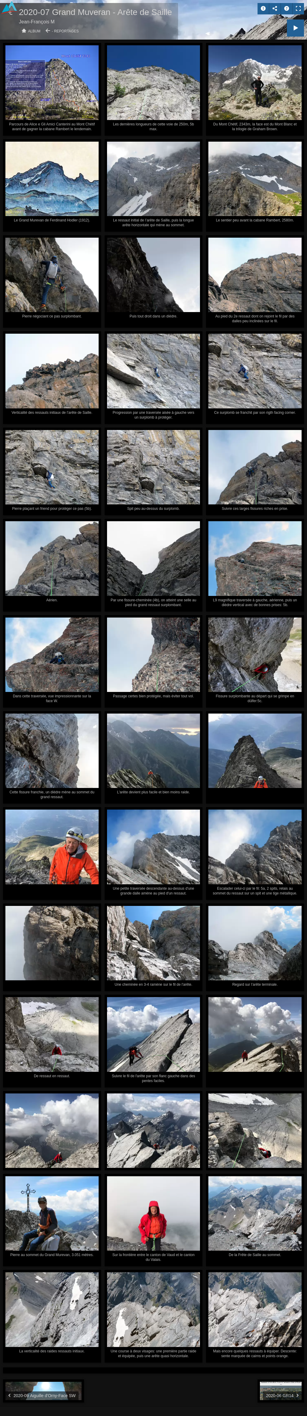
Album (34, 31)
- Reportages (65, 31)
